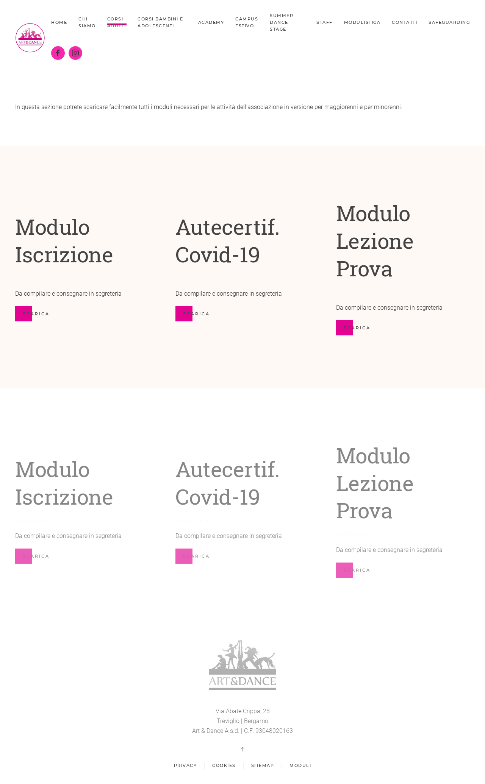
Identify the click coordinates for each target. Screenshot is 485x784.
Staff (324, 22)
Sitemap (262, 767)
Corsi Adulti (116, 22)
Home (59, 22)
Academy (211, 22)
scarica (196, 313)
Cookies (224, 767)
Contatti (404, 22)
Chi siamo (87, 22)
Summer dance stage (281, 22)
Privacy (185, 767)
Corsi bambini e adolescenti (160, 22)
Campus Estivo (246, 22)
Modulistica (362, 22)
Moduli (300, 767)
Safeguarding (449, 22)
